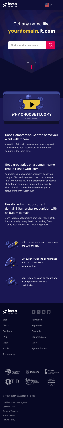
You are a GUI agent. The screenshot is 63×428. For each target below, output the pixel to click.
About (6, 325)
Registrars (37, 325)
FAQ (5, 337)
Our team (7, 331)
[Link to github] (48, 312)
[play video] (31, 104)
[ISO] (51, 381)
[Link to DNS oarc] (32, 372)
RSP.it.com (37, 319)
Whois (6, 348)
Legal (5, 342)
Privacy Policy (9, 415)
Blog (5, 319)
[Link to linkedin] (43, 312)
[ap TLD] (12, 381)
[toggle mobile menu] (57, 5)
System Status (39, 348)
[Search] (50, 45)
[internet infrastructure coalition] (51, 372)
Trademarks (9, 354)
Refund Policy (9, 420)
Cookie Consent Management (16, 402)
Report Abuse (39, 337)
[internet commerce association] (32, 381)
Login (34, 342)
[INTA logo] (12, 372)
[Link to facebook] (33, 312)
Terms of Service (10, 411)
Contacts (36, 331)
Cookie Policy (9, 407)
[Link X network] (38, 312)
